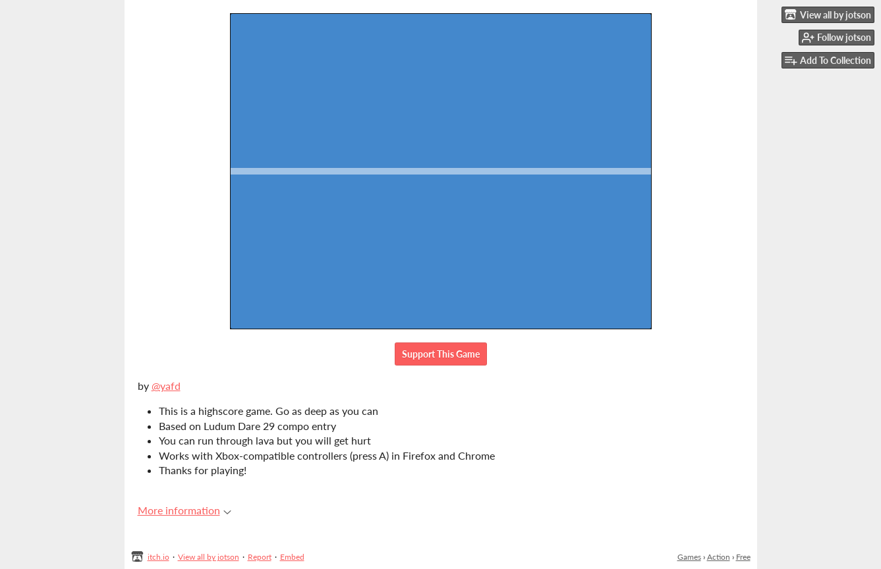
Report (259, 557)
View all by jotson (208, 557)
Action (718, 557)
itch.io (158, 557)
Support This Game (441, 354)
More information (184, 510)
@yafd (166, 385)
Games (689, 557)
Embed (292, 557)
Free (743, 557)
